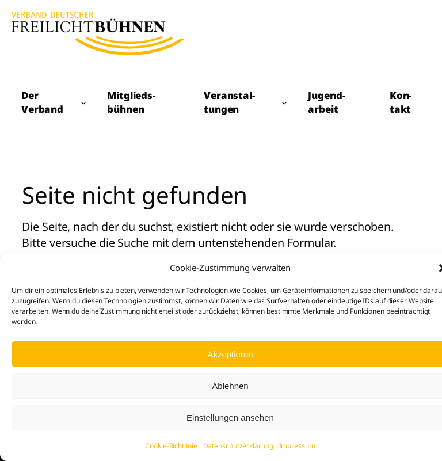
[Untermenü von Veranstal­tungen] (284, 102)
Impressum (297, 446)
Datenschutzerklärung (238, 446)
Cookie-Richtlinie (171, 446)
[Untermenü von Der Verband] (83, 102)
